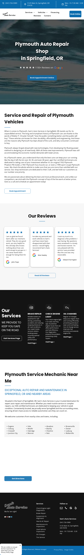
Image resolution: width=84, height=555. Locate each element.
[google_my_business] (71, 508)
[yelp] (76, 508)
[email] (61, 508)
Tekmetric (9, 551)
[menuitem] (30, 12)
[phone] (66, 508)
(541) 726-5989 (11, 3)
